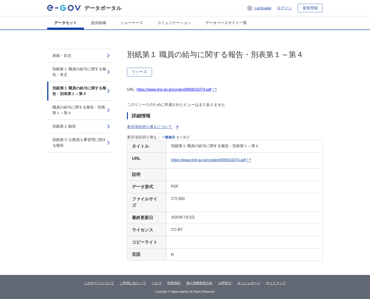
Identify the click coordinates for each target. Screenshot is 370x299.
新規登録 (310, 8)
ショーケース (131, 23)
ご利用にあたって (133, 283)
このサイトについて (99, 283)
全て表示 (182, 137)
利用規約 (174, 283)
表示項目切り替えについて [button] (153, 127)
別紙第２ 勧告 (64, 126)
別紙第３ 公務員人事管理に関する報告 (79, 142)
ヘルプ (157, 283)
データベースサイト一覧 (226, 23)
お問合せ (224, 283)
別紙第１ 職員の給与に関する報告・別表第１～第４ (79, 91)
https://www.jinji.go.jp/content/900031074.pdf (174, 89)
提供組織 (98, 23)
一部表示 (168, 137)
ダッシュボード (248, 283)
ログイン (284, 8)
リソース (139, 72)
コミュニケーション (174, 23)
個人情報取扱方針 (199, 283)
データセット (65, 23)
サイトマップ (276, 283)
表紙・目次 (61, 56)
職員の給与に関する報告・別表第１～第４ (78, 110)
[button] (259, 8)
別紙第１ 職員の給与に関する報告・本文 (79, 72)
